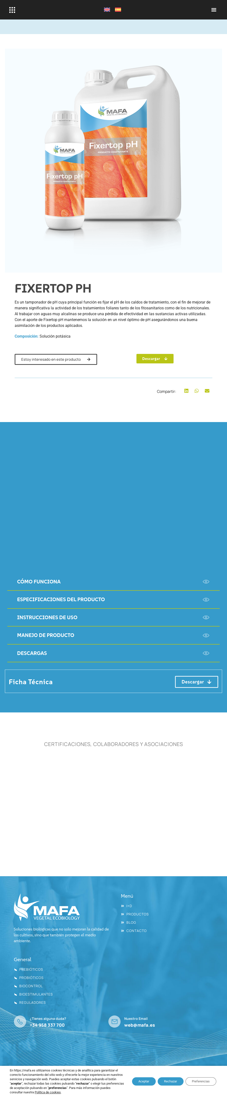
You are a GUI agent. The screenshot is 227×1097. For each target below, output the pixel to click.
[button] (214, 10)
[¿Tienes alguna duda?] (20, 1022)
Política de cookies (83, 1092)
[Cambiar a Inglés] (107, 9)
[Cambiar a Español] (118, 9)
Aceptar (136, 1081)
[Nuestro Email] (114, 1022)
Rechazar (166, 1081)
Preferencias (199, 1081)
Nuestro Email (136, 1018)
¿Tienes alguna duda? (48, 1018)
